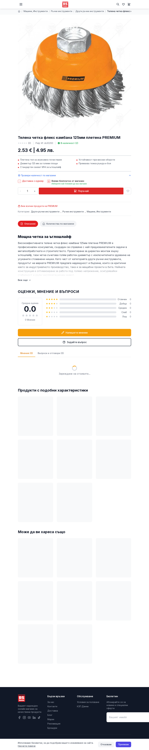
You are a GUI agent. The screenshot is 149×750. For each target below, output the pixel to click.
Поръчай (81, 191)
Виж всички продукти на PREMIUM (37, 206)
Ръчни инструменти (61, 11)
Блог (49, 715)
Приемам (123, 744)
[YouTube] (29, 717)
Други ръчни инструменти (89, 11)
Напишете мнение (74, 332)
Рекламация (53, 723)
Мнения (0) (26, 353)
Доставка (52, 710)
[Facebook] (19, 717)
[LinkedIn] (34, 717)
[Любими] (123, 4)
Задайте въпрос (74, 342)
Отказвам (106, 744)
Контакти (52, 706)
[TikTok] (39, 717)
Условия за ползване (88, 702)
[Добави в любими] (128, 191)
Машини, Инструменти (36, 11)
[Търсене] (118, 4)
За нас (50, 702)
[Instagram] (24, 717)
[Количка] (129, 4)
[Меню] (21, 4)
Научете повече (27, 746)
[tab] (28, 224)
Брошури (52, 728)
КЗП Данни (83, 706)
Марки (50, 719)
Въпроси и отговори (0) (51, 353)
